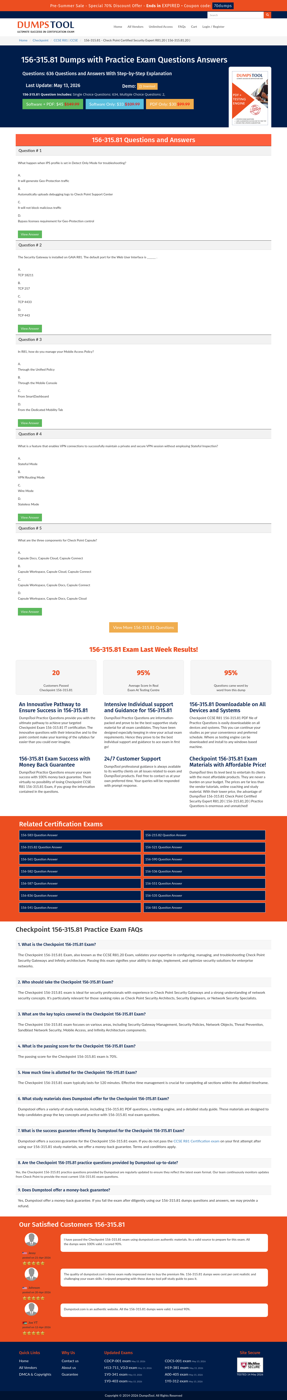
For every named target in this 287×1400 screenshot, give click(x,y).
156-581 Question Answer (163, 907)
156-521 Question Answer (163, 847)
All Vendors (136, 26)
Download (147, 86)
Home (118, 26)
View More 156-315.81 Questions (143, 627)
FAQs (182, 26)
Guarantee (70, 1374)
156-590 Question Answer (163, 859)
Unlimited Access (161, 26)
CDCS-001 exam (178, 1361)
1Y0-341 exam (116, 1374)
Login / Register (213, 26)
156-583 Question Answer (39, 835)
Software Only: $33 (114, 104)
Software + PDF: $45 (52, 104)
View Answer (30, 234)
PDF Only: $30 (170, 104)
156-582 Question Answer (39, 871)
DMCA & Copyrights (35, 1374)
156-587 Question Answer (39, 883)
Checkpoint (40, 40)
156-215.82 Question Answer (166, 835)
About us (69, 1367)
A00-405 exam (176, 1374)
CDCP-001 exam (117, 1361)
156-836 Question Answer (39, 895)
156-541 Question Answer (39, 907)
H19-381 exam (177, 1367)
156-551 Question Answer (163, 883)
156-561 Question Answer (39, 859)
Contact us (70, 1361)
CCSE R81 (61, 40)
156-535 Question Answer (163, 895)
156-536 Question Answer (163, 871)
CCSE (74, 40)
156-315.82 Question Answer (41, 847)
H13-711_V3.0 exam (120, 1367)
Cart (194, 26)
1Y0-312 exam (176, 1381)
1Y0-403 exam (116, 1381)
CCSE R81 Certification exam (197, 1141)
